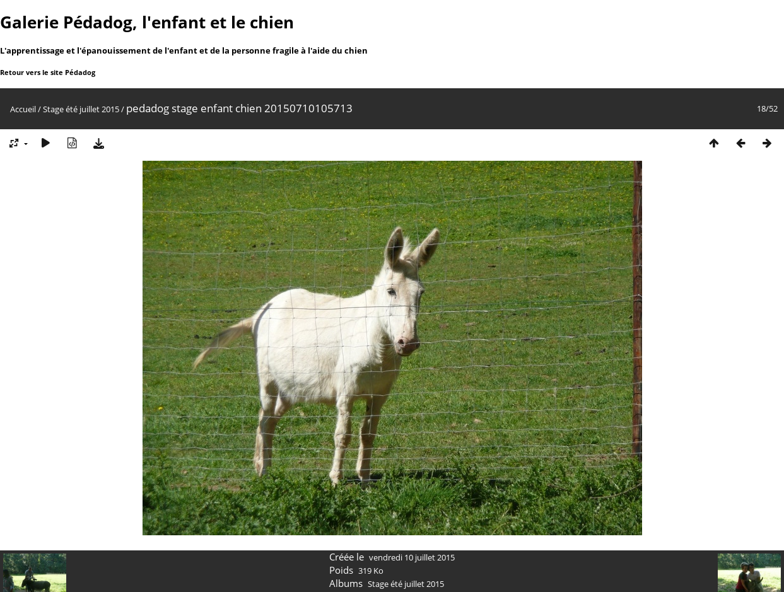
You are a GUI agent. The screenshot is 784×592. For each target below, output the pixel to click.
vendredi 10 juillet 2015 (412, 557)
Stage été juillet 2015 (81, 109)
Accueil (23, 109)
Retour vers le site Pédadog (47, 72)
